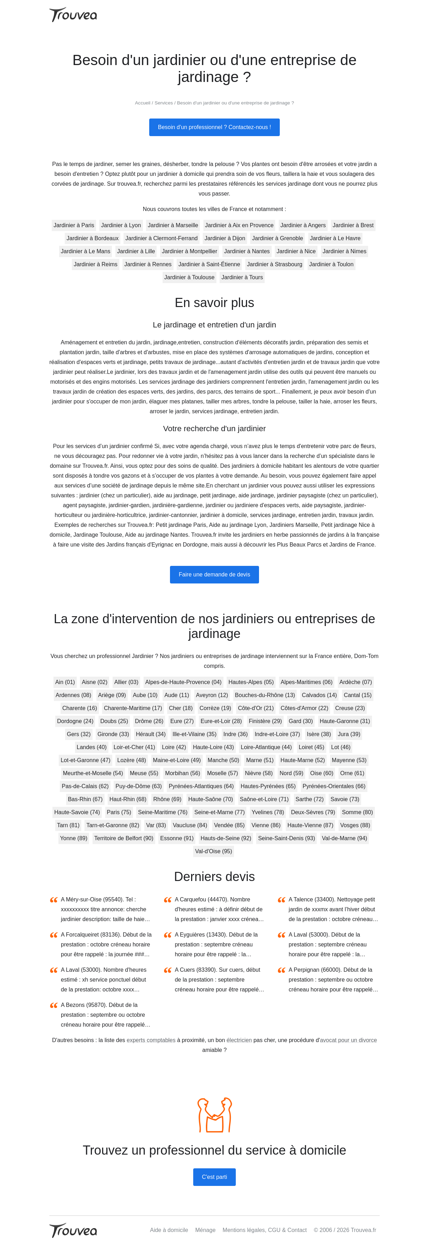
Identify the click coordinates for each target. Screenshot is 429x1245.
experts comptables (151, 1040)
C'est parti (214, 1177)
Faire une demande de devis (214, 574)
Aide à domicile (169, 1230)
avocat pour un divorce (348, 1040)
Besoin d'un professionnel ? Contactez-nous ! (214, 127)
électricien (239, 1040)
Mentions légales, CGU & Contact (265, 1230)
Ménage (205, 1230)
